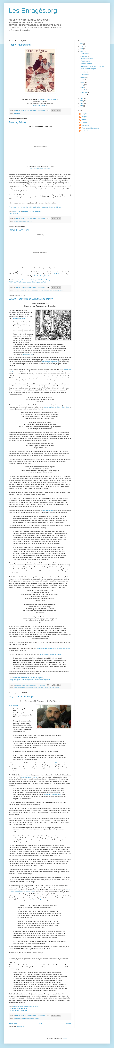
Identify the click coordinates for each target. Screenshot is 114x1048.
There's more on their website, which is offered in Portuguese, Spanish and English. (35, 207)
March (83, 90)
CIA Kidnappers (34, 1006)
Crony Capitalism (38, 687)
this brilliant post (47, 510)
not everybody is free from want (47, 99)
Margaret (84, 116)
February (84, 92)
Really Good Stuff (27, 221)
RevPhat (84, 122)
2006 (81, 103)
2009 (81, 51)
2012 (81, 44)
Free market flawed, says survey (50, 654)
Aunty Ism (84, 114)
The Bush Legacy (54, 687)
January (83, 95)
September (84, 74)
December (84, 54)
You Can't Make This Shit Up (18, 1010)
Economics (16, 678)
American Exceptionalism (28, 1018)
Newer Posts (13, 1023)
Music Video (17, 211)
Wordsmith (85, 131)
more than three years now (29, 777)
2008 (81, 98)
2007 (81, 101)
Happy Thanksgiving (20, 44)
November (84, 56)
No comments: (42, 110)
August (83, 77)
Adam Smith (25, 678)
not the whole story (19, 318)
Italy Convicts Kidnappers (22, 696)
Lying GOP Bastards (30, 290)
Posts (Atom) (20, 1026)
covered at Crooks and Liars (34, 900)
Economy (46, 687)
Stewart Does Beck (19, 230)
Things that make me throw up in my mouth (51, 290)
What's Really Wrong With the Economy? (31, 299)
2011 (81, 46)
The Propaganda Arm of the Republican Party (31, 282)
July (82, 79)
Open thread (17, 113)
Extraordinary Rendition (20, 1006)
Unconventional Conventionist (90, 128)
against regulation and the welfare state (56, 407)
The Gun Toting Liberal (41, 276)
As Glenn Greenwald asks (52, 794)
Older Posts (67, 1023)
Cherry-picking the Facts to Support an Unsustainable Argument (29, 679)
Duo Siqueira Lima (35, 211)
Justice (37, 1018)
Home (40, 1023)
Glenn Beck (17, 280)
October (83, 72)
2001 (81, 106)
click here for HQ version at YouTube (40, 168)
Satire (37, 290)
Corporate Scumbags (28, 687)
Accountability (17, 1018)
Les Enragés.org (33, 10)
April (82, 87)
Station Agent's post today (50, 361)
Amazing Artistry (17, 122)
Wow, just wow (13, 213)
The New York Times (27, 354)
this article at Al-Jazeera (55, 763)
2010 (81, 49)
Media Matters (56, 274)
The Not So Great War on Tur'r (18, 1008)
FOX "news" (13, 282)
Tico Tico (25, 211)
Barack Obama (18, 687)
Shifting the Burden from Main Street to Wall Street (53, 648)
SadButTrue (85, 125)
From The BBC (13, 705)
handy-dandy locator (39, 105)
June (83, 82)
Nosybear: (85, 119)
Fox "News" (17, 290)
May (82, 85)
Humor (22, 290)
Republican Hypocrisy (37, 678)
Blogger (65, 1038)
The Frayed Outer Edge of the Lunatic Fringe (36, 280)
